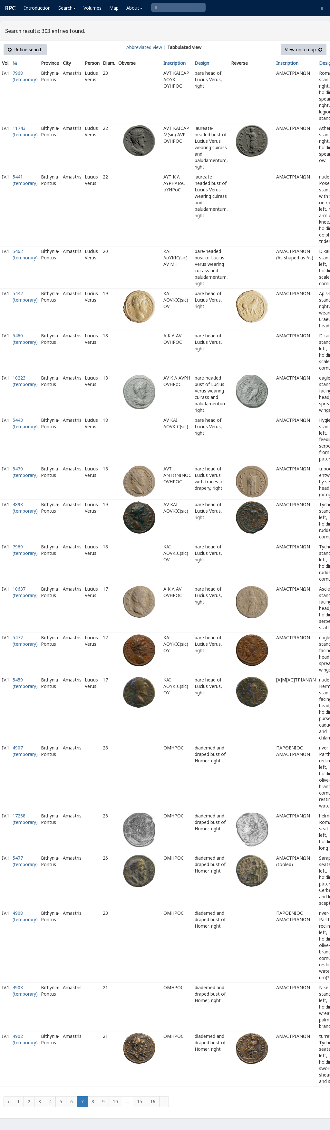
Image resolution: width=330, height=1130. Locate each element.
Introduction (37, 8)
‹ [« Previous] (8, 1101)
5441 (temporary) (25, 180)
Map (114, 8)
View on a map (303, 49)
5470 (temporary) (25, 472)
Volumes (92, 8)
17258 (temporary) (25, 819)
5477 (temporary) (25, 861)
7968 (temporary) (25, 76)
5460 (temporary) (25, 339)
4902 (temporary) (25, 1039)
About (134, 8)
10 (115, 1101)
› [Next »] (164, 1101)
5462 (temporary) (25, 254)
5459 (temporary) (25, 683)
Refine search (25, 49)
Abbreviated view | (146, 47)
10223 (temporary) (25, 381)
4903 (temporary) (25, 990)
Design (202, 63)
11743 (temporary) (25, 131)
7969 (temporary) (25, 550)
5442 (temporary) (25, 296)
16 (152, 1101)
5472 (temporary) (25, 640)
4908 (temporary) (25, 916)
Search (67, 8)
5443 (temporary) (25, 423)
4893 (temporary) (25, 507)
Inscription (174, 63)
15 (139, 1101)
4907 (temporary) (25, 751)
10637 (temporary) (25, 592)
